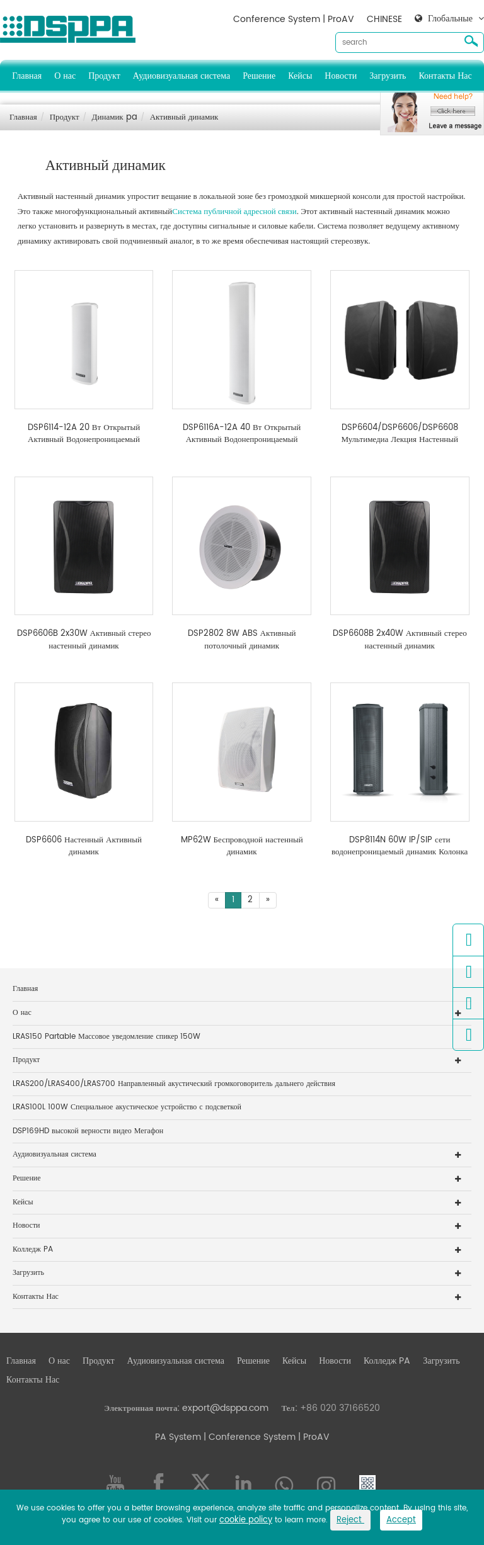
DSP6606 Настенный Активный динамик (84, 846)
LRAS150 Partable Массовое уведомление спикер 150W (106, 1037)
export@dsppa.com (225, 1408)
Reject (350, 1520)
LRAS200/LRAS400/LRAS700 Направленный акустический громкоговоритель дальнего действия (174, 1084)
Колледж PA (33, 1249)
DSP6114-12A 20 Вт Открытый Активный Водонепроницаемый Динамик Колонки (84, 434)
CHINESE (384, 19)
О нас (65, 76)
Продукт (104, 76)
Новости (341, 76)
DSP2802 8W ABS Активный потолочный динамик (242, 640)
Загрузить (387, 76)
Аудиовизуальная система (181, 76)
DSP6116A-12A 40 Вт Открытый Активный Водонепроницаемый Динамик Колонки (242, 434)
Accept (401, 1520)
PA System (178, 1437)
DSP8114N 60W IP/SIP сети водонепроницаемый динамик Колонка (399, 846)
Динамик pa (114, 117)
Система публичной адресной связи (234, 211)
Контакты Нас (444, 76)
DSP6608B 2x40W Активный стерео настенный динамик (400, 640)
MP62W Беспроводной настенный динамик (242, 846)
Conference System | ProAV (293, 19)
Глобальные (450, 19)
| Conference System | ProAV (265, 1437)
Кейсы (300, 76)
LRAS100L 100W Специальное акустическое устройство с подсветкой (127, 1107)
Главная (27, 76)
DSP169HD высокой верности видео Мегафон (88, 1131)
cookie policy (245, 1520)
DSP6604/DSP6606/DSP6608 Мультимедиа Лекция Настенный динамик (399, 434)
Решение (259, 76)
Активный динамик (184, 117)
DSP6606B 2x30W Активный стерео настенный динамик (84, 640)
